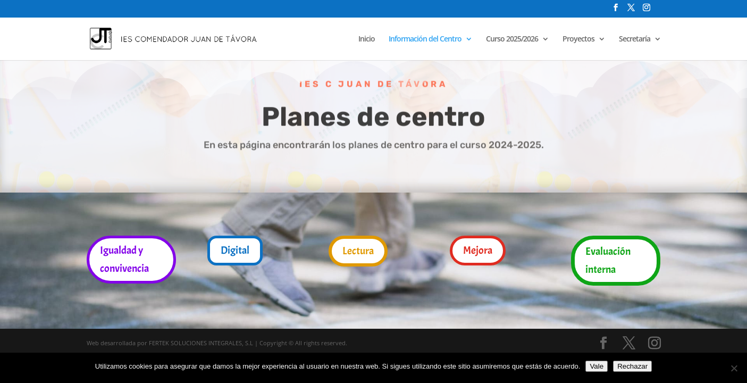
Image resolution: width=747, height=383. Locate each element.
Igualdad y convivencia (124, 259)
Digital (235, 250)
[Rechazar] (733, 368)
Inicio (366, 39)
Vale (596, 366)
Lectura (358, 250)
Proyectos (578, 39)
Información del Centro (425, 39)
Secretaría (634, 39)
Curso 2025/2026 (512, 39)
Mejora (477, 250)
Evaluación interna (608, 260)
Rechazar (632, 366)
